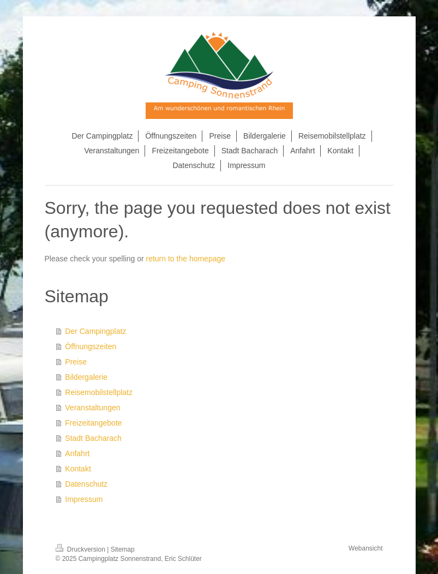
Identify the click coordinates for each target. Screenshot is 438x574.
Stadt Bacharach (93, 438)
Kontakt (78, 468)
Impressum (84, 499)
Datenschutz (86, 484)
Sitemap (123, 549)
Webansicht (365, 548)
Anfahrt (77, 453)
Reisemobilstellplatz (99, 392)
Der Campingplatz (95, 331)
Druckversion (81, 549)
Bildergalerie (86, 377)
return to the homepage (186, 258)
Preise (76, 361)
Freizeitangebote (93, 422)
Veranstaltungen (92, 407)
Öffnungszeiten (90, 346)
